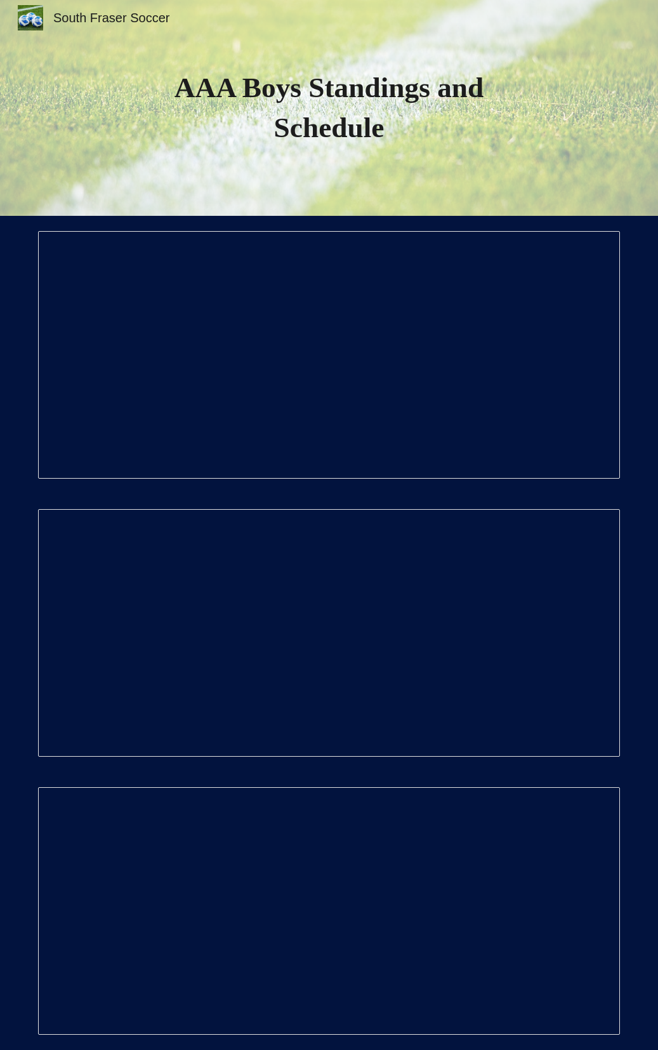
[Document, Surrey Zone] (329, 633)
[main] (329, 107)
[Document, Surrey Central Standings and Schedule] (329, 911)
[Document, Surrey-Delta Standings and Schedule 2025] (329, 355)
